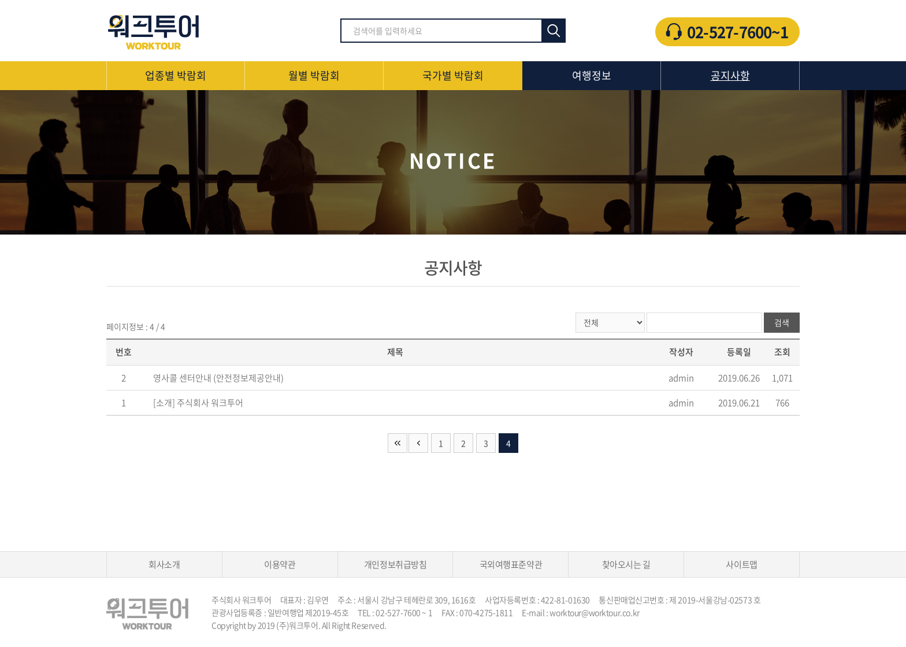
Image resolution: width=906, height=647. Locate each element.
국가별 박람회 (453, 75)
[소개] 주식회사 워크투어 (198, 402)
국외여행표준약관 (511, 564)
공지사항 (730, 75)
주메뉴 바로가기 (0, 0)
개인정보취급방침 (395, 564)
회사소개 (164, 564)
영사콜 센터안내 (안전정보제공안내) (218, 377)
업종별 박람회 (175, 75)
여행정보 (591, 75)
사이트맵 (741, 564)
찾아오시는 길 (626, 564)
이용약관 (279, 564)
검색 (553, 30)
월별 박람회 (314, 75)
